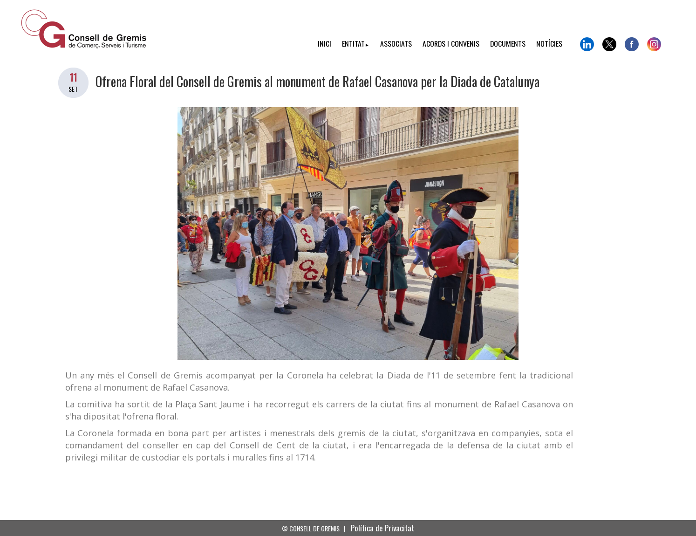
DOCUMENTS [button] (507, 43)
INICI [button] (324, 43)
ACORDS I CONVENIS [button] (451, 43)
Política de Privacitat (382, 528)
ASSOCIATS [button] (396, 43)
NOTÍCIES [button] (549, 43)
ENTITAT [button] (355, 43)
